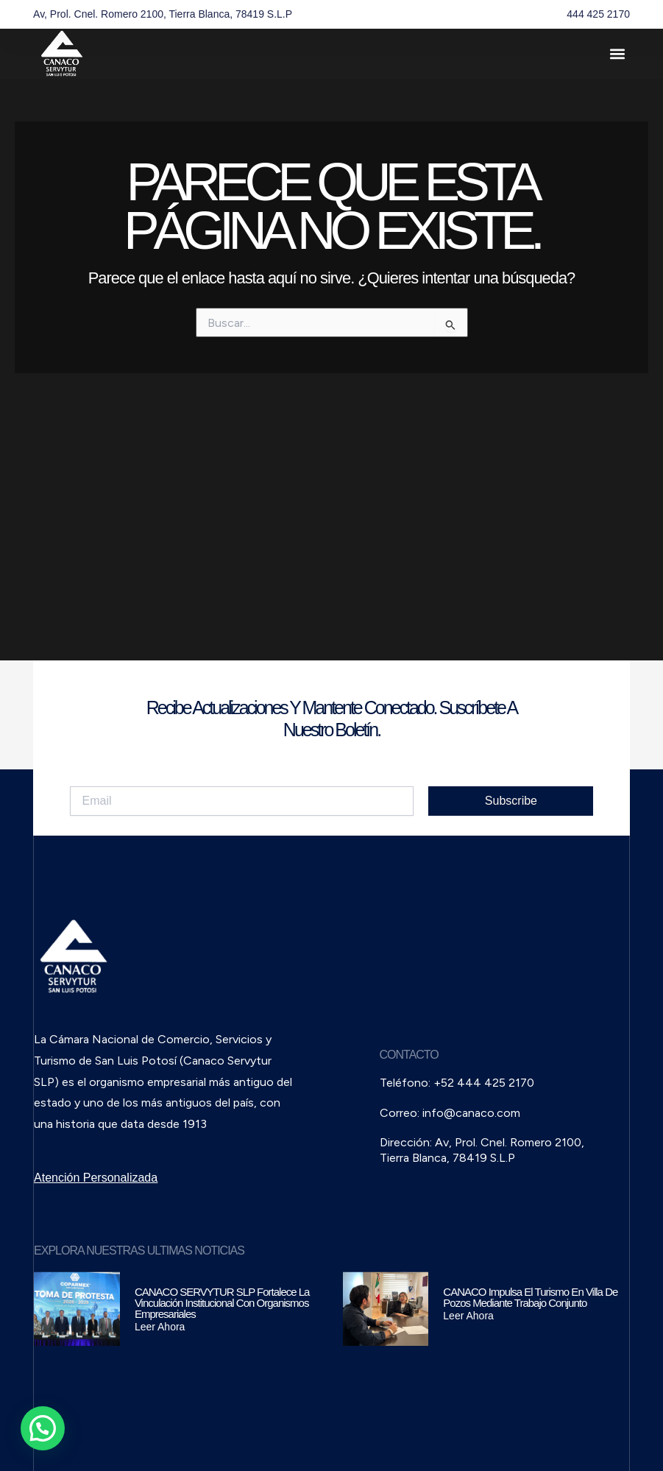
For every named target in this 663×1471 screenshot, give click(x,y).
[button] (618, 54)
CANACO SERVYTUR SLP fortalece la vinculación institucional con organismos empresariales (222, 1302)
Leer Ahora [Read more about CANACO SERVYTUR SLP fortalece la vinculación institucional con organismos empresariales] (160, 1327)
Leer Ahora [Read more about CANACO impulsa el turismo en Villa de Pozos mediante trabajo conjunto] (468, 1316)
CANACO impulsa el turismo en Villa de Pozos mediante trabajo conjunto (530, 1297)
